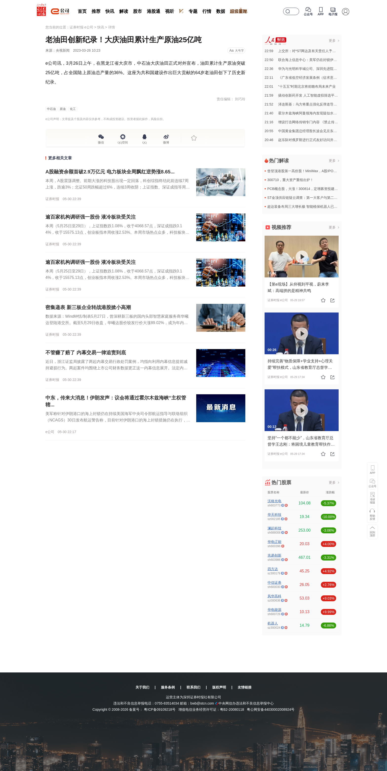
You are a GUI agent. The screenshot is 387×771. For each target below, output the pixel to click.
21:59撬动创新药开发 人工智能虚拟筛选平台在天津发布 (310, 95)
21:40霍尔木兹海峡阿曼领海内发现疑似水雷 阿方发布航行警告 (315, 113)
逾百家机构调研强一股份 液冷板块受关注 (90, 217)
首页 (82, 11)
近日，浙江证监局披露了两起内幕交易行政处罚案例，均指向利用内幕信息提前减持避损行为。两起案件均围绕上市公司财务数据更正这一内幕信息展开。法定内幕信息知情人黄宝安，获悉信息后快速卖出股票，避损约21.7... (116, 367)
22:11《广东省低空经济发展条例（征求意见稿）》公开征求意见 (316, 78)
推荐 (96, 11)
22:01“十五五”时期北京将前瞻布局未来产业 (300, 86)
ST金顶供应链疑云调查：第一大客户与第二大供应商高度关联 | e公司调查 (323, 198)
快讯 (109, 11)
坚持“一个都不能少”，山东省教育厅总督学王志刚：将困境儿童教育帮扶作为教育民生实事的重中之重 (301, 444)
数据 (220, 11)
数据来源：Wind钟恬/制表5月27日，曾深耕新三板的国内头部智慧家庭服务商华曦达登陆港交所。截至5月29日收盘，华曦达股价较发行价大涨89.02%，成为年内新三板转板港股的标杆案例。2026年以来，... (117, 322)
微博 (166, 142)
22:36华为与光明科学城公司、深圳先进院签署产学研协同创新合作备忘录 (323, 69)
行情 (206, 11)
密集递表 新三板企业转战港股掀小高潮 (88, 307)
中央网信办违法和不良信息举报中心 (244, 703)
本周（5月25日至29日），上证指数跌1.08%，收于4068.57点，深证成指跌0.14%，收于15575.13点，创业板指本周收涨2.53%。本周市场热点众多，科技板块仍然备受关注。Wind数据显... (117, 232)
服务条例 (168, 687)
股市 (137, 11)
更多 (332, 40)
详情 (111, 27)
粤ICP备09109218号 (159, 709)
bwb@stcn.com (202, 703)
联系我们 (193, 687)
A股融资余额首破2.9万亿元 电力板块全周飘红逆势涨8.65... (109, 171)
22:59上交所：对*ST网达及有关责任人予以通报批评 (307, 51)
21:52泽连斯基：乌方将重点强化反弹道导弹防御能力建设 (311, 104)
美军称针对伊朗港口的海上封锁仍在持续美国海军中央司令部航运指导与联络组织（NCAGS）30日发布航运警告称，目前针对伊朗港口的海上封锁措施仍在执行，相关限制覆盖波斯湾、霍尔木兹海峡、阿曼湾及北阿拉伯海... (117, 420)
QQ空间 (123, 142)
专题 (193, 11)
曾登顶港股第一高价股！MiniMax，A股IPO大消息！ (307, 171)
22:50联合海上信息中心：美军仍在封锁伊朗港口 (304, 60)
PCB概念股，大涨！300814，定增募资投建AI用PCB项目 (311, 189)
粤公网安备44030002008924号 (270, 709)
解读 (123, 11)
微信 (101, 142)
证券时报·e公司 (81, 27)
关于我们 (142, 687)
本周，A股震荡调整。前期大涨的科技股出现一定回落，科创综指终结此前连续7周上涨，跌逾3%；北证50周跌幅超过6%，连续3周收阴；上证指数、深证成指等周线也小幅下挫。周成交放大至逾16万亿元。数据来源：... (117, 187)
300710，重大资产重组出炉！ (290, 180)
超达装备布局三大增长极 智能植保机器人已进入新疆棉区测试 (314, 206)
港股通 (153, 11)
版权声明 (219, 687)
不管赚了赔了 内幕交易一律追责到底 (85, 352)
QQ (144, 142)
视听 (169, 11)
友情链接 (245, 687)
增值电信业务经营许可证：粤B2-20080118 (211, 709)
